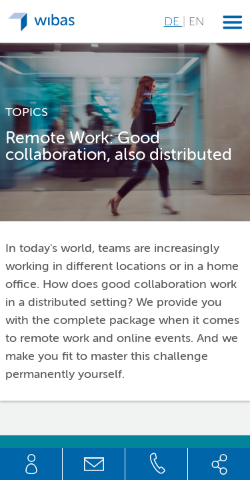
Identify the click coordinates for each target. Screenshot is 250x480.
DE (173, 21)
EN (196, 21)
